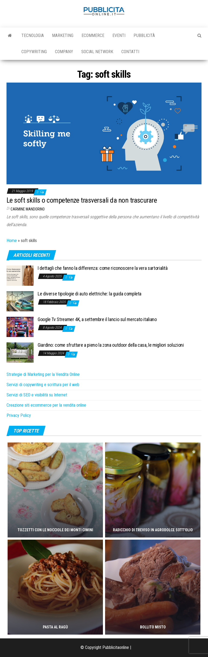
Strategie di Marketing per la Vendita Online (43, 374)
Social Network (97, 51)
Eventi (118, 35)
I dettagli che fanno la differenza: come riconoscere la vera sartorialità (103, 268)
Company (64, 51)
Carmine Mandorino (28, 209)
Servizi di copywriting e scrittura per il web (42, 384)
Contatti (130, 51)
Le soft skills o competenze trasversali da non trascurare (81, 200)
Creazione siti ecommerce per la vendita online (46, 405)
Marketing (62, 35)
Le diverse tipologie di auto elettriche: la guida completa (89, 294)
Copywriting (34, 51)
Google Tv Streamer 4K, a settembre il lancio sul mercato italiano (97, 319)
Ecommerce (93, 35)
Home (11, 240)
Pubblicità (144, 35)
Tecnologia (32, 35)
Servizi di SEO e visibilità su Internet (36, 394)
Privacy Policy (18, 415)
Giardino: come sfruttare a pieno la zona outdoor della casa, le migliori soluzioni (111, 345)
